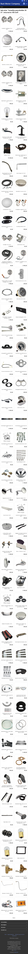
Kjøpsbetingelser (11, 934)
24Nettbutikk (16, 952)
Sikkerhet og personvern (19, 934)
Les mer (15, 950)
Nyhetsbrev (14, 935)
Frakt (6, 934)
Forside (2, 6)
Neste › (14, 917)
